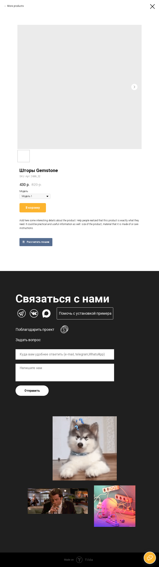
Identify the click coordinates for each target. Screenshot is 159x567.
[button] (85, 313)
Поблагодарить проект (35, 329)
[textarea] (65, 372)
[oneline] (65, 354)
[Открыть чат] (150, 558)
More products (15, 6)
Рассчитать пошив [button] (38, 242)
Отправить (32, 390)
